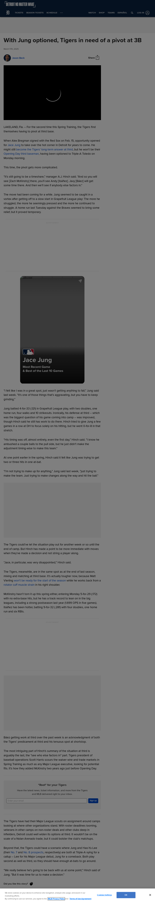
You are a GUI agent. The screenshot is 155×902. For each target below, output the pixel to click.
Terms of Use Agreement (80, 899)
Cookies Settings (104, 895)
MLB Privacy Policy (56, 899)
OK (126, 895)
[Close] (150, 895)
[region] (77, 895)
